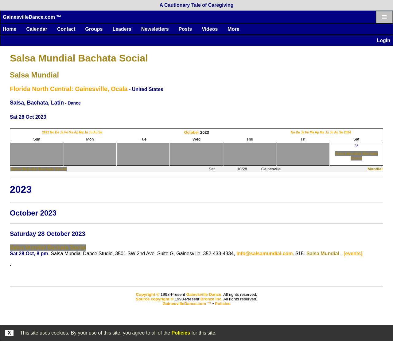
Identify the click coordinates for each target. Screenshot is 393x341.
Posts (185, 29)
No (52, 132)
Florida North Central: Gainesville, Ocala (68, 88)
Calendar (36, 29)
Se (100, 132)
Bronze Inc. (211, 299)
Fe (66, 132)
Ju (86, 132)
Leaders (121, 29)
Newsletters (155, 29)
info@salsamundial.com (264, 253)
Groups (94, 29)
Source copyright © (154, 299)
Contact (66, 29)
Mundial (375, 169)
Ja (61, 132)
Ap (76, 132)
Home (9, 29)
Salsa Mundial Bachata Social (79, 58)
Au (95, 132)
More (233, 29)
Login (383, 40)
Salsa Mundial (34, 75)
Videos (210, 29)
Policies (181, 332)
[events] (353, 253)
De (57, 132)
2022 (45, 132)
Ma (71, 132)
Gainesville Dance (203, 294)
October (191, 132)
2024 (347, 132)
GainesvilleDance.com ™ (32, 17)
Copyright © (147, 294)
